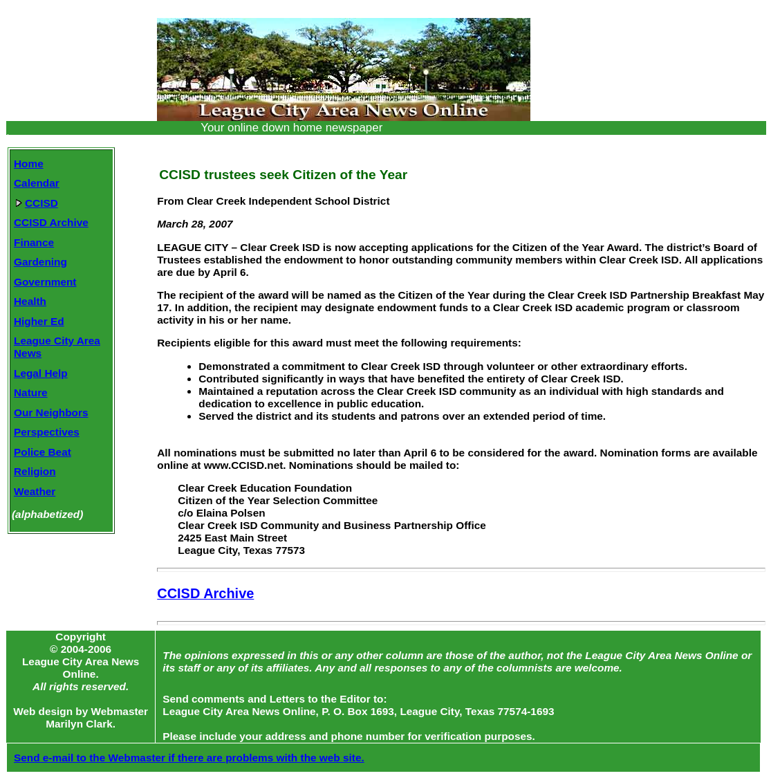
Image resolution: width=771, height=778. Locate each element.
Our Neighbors (51, 412)
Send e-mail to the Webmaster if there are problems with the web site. (189, 757)
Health (30, 301)
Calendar (36, 183)
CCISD (36, 203)
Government (45, 282)
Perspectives (47, 432)
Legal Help (41, 373)
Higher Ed (39, 321)
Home (29, 163)
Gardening (40, 262)
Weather (34, 491)
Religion (35, 471)
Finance (34, 242)
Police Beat (42, 452)
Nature (31, 392)
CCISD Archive (51, 222)
